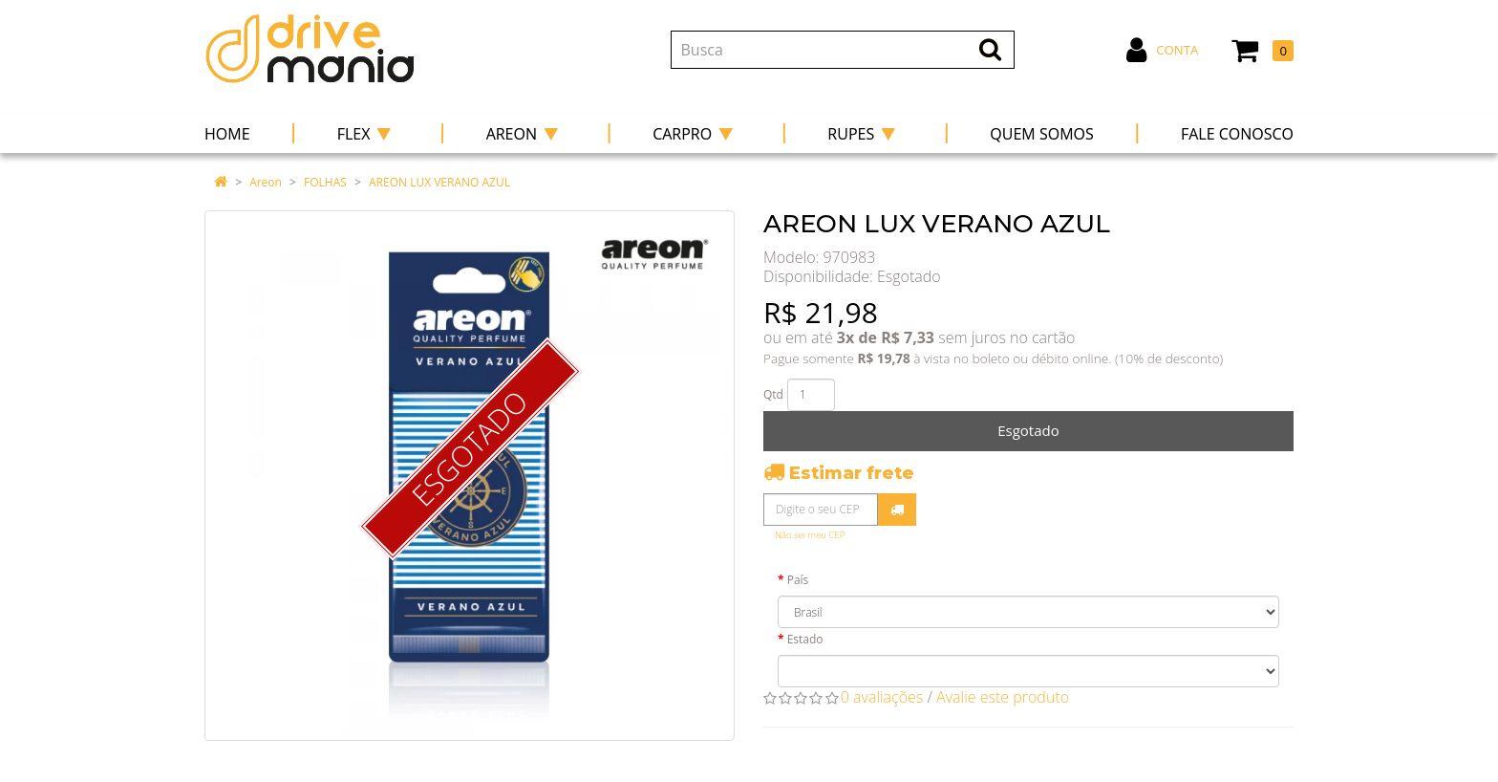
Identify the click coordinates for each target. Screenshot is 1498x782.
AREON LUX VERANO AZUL (439, 182)
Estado (805, 639)
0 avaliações (882, 696)
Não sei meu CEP (810, 535)
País (798, 580)
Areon (265, 182)
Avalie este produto (1002, 696)
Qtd (773, 394)
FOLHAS (325, 182)
